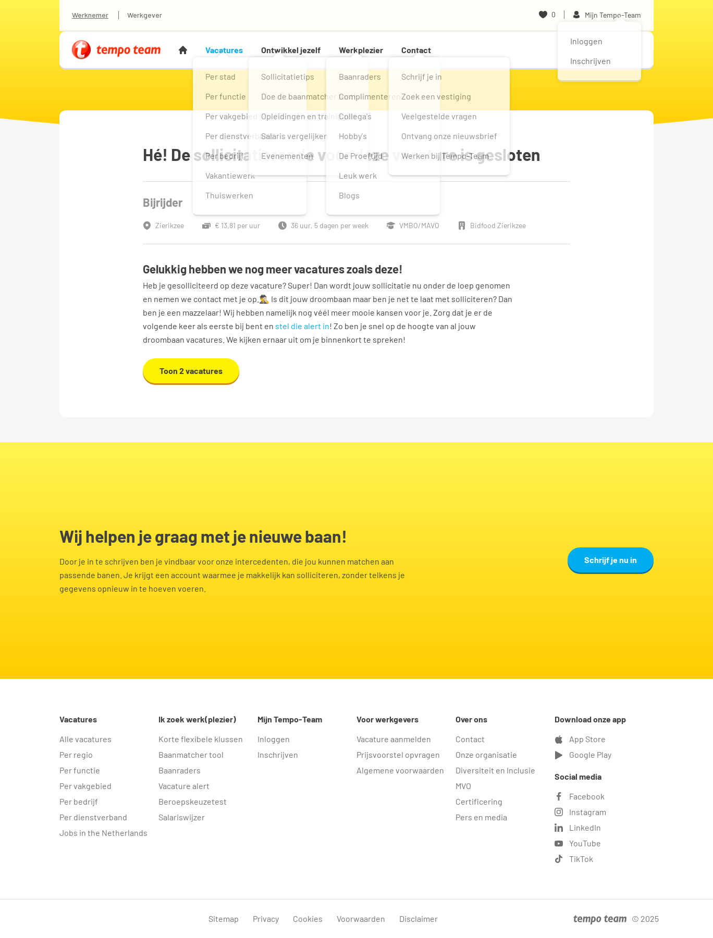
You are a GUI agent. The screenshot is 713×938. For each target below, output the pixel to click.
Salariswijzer (181, 817)
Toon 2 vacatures (191, 371)
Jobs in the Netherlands (103, 832)
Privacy (266, 918)
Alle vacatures (85, 739)
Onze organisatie (486, 754)
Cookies (308, 918)
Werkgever (144, 14)
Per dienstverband (93, 817)
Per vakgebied (85, 786)
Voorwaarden (361, 918)
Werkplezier (361, 50)
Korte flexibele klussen (200, 739)
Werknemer (90, 14)
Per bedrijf (78, 801)
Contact (416, 50)
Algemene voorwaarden (400, 770)
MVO (463, 786)
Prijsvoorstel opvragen (398, 754)
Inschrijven (277, 754)
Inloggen (273, 739)
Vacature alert (184, 786)
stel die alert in (302, 326)
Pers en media (481, 817)
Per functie (79, 770)
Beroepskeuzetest (192, 801)
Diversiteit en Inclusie (495, 770)
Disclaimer (418, 918)
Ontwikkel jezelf (291, 50)
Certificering (479, 801)
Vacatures (224, 50)
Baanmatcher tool (191, 754)
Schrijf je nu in (610, 560)
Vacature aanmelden (394, 739)
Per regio (76, 754)
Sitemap (223, 918)
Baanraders (179, 770)
